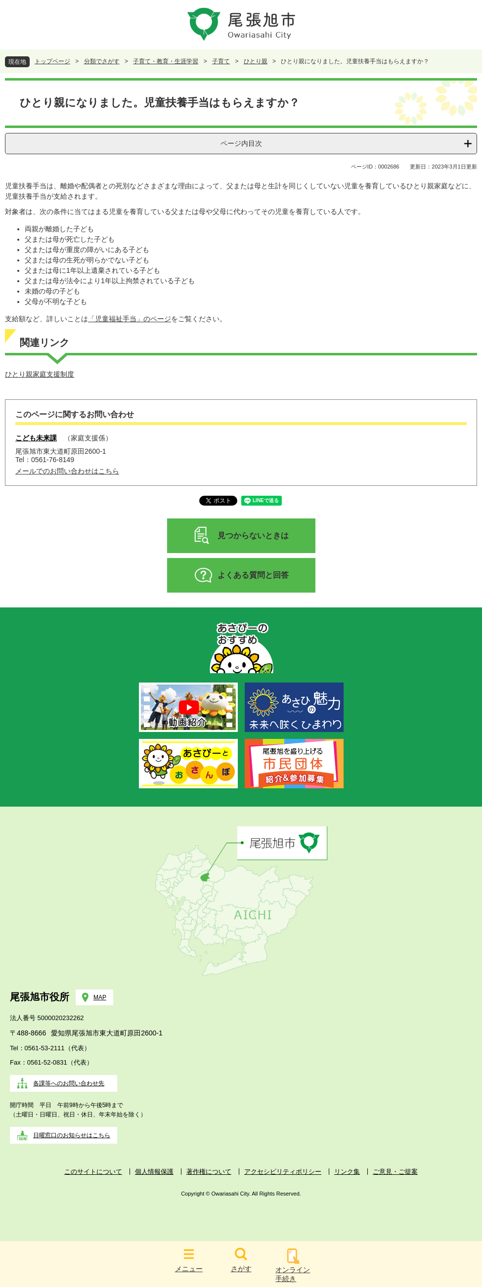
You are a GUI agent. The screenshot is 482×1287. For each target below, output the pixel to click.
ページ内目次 (241, 143)
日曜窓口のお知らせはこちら (71, 1135)
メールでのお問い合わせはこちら (67, 471)
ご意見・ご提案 (395, 1171)
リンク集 (347, 1171)
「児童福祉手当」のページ (129, 319)
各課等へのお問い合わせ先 (68, 1083)
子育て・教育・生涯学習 (165, 61)
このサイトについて (93, 1171)
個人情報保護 (154, 1171)
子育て (221, 61)
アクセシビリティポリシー (282, 1171)
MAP (99, 997)
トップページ (52, 61)
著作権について (208, 1171)
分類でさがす (102, 61)
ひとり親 (255, 61)
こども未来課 (36, 438)
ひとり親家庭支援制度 (39, 374)
